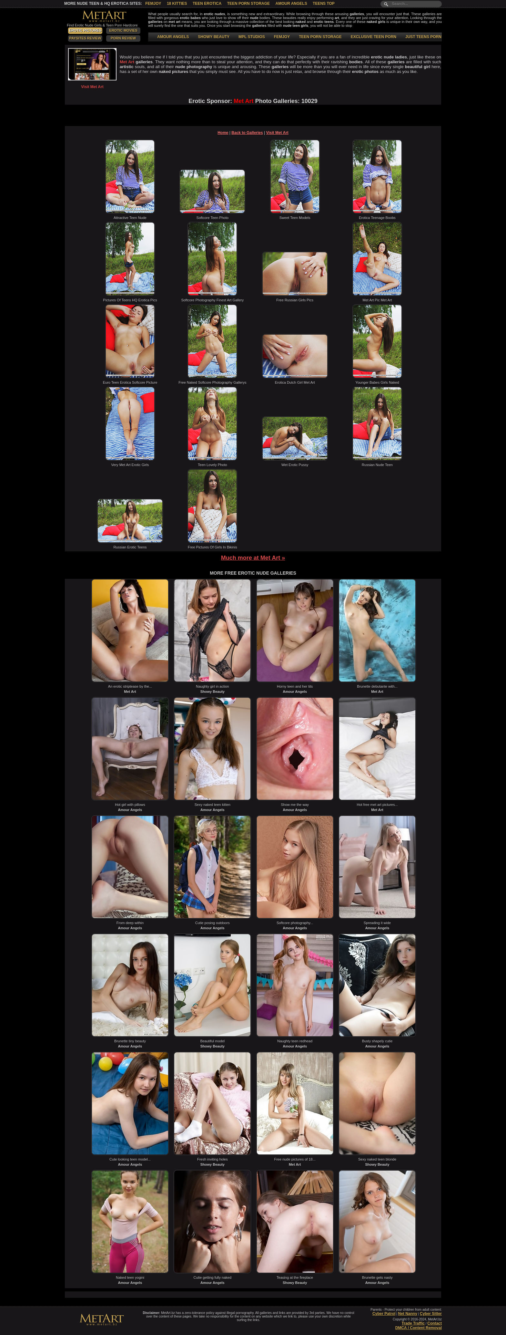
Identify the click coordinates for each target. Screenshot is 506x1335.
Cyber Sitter (431, 1313)
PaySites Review (85, 38)
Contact (434, 1323)
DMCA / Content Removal (418, 1328)
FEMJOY (282, 37)
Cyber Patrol (383, 1313)
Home (223, 132)
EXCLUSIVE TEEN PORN (373, 37)
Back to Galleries (247, 132)
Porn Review (123, 38)
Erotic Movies (123, 30)
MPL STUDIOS (251, 37)
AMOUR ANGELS (173, 37)
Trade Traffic (413, 1323)
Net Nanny (407, 1313)
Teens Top (324, 3)
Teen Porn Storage (248, 3)
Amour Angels (291, 3)
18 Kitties (177, 3)
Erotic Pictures (85, 30)
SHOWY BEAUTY (213, 37)
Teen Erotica (207, 3)
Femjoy (153, 3)
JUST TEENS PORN (423, 37)
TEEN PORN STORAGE (320, 37)
